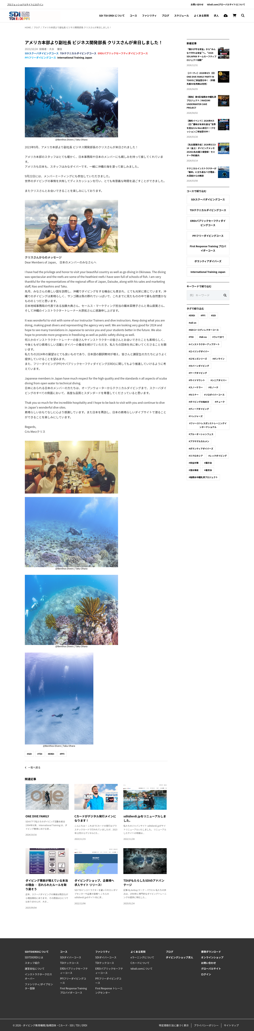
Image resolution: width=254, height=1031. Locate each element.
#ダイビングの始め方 (199, 401)
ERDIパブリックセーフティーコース (74, 971)
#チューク (220, 401)
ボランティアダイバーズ (207, 261)
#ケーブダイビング (198, 372)
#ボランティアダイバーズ (201, 448)
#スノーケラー (196, 387)
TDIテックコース (69, 963)
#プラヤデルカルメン (199, 441)
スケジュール (181, 15)
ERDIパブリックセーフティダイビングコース (123, 53)
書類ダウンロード (211, 951)
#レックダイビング (218, 455)
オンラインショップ (212, 957)
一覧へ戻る (33, 767)
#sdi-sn (192, 322)
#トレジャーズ (196, 416)
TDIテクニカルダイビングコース (78, 53)
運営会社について (35, 968)
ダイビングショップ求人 (179, 957)
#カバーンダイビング (199, 365)
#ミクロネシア (196, 455)
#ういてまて (218, 336)
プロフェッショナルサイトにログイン (25, 4)
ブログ (165, 15)
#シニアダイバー (219, 380)
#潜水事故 (194, 470)
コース (133, 15)
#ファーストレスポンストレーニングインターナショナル (207, 425)
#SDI (29, 753)
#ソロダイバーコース (214, 394)
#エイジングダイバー (199, 351)
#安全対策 (194, 462)
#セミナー (194, 394)
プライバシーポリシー (206, 1025)
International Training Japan (74, 57)
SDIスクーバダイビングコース (42, 53)
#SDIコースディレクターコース (204, 329)
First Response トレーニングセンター (109, 990)
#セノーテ (213, 387)
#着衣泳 (208, 470)
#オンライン (219, 358)
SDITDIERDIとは (34, 957)
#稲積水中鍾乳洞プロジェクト (203, 477)
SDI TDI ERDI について (112, 15)
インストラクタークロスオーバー (38, 976)
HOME (28, 27)
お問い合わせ (197, 4)
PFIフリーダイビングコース (40, 57)
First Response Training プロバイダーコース (208, 248)
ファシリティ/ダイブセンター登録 (39, 986)
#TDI (39, 753)
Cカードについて (139, 963)
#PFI (62, 753)
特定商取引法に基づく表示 (174, 1025)
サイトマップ (231, 1025)
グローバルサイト (211, 968)
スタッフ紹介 (32, 963)
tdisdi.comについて (141, 968)
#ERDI (51, 753)
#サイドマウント (197, 380)
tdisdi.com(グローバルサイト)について (226, 4)
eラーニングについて (142, 957)
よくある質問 (201, 15)
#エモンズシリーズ (198, 358)
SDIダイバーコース (70, 957)
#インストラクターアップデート (204, 344)
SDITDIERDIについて (37, 951)
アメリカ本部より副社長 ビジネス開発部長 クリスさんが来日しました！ (76, 27)
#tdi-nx (203, 336)
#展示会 (208, 462)
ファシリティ (149, 15)
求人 (216, 15)
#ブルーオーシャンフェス (201, 434)
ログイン (206, 974)
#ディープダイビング (199, 408)
